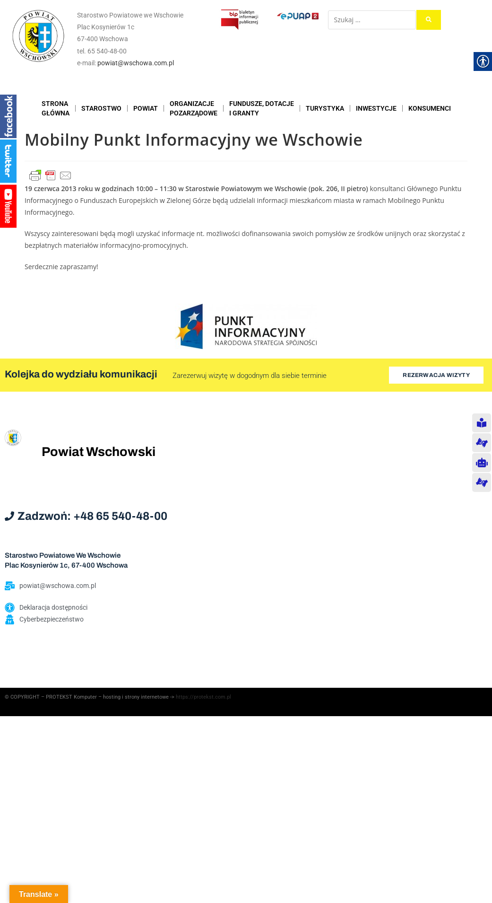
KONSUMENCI (429, 108)
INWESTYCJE (376, 108)
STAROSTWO (101, 108)
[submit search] (428, 19)
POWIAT (145, 108)
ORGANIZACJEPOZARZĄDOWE (193, 108)
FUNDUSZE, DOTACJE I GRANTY (261, 108)
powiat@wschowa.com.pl (135, 63)
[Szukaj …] (372, 19)
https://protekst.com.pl (203, 697)
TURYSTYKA (325, 108)
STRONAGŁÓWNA (55, 108)
